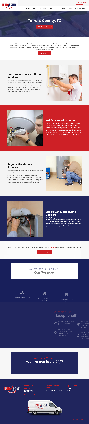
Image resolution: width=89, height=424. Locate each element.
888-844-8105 (81, 4)
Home (28, 8)
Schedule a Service (81, 8)
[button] (46, 8)
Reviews (64, 8)
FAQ (58, 8)
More (70, 8)
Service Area (51, 8)
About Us (34, 8)
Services (42, 8)
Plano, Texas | (82, 2)
